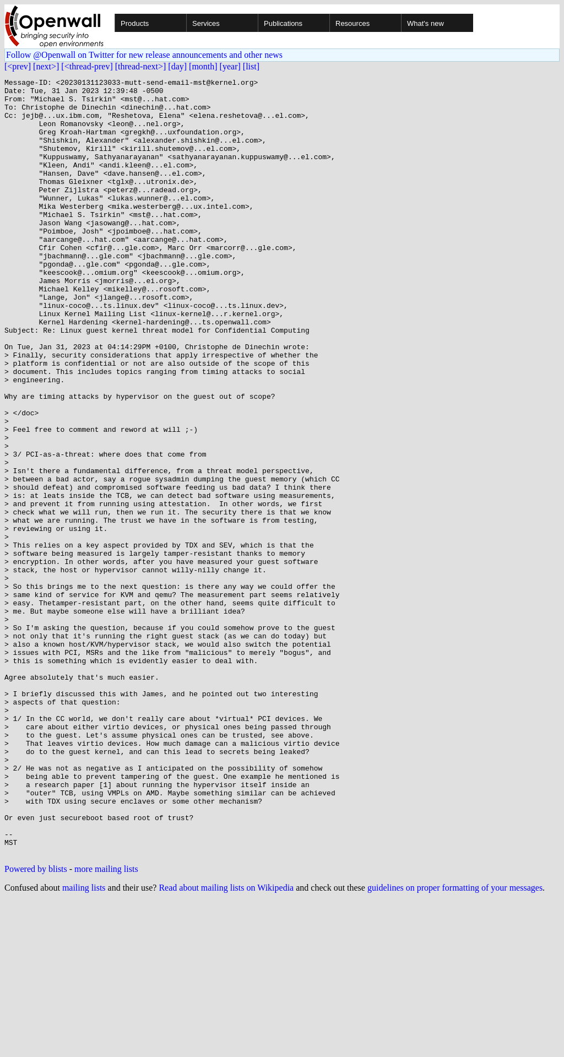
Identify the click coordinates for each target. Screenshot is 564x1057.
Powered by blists (35, 1024)
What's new (425, 23)
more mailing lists (106, 1024)
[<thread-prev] (86, 66)
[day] (177, 66)
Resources (352, 23)
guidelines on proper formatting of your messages (455, 1043)
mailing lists (84, 1043)
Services (206, 23)
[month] (203, 66)
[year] (230, 66)
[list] (251, 66)
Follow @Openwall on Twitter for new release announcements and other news (144, 54)
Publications (283, 23)
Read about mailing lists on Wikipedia (226, 1043)
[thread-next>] (140, 66)
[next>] (46, 66)
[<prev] (17, 66)
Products (135, 23)
